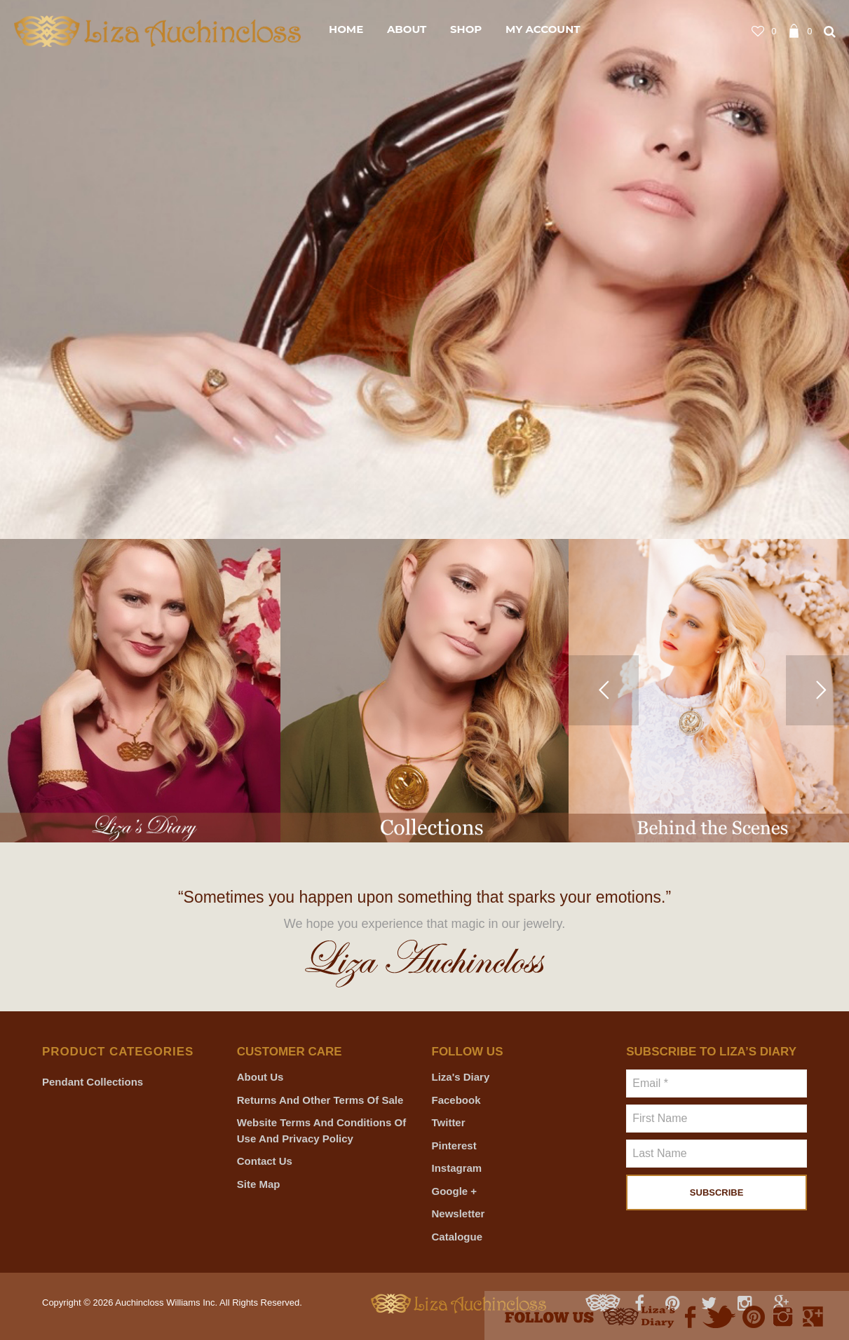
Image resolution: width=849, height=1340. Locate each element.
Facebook (456, 1100)
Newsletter (458, 1213)
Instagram (457, 1168)
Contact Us (264, 1161)
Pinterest (454, 1145)
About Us (260, 1077)
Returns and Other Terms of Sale (320, 1100)
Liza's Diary (461, 1077)
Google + (454, 1191)
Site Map (258, 1184)
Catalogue (457, 1237)
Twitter (449, 1122)
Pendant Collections (92, 1082)
